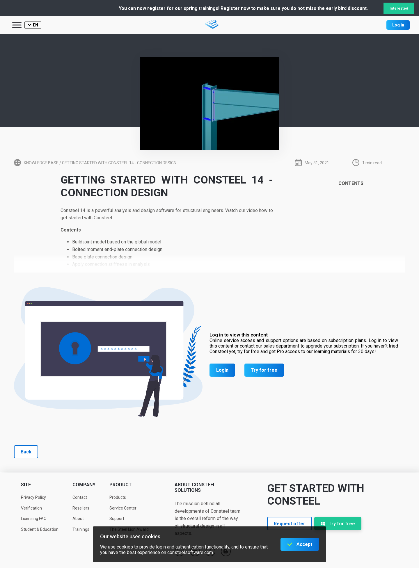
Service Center (122, 508)
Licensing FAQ (34, 518)
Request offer (289, 523)
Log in (398, 25)
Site (26, 484)
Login (222, 370)
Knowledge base (41, 163)
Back (26, 452)
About (78, 518)
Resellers (80, 508)
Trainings (80, 529)
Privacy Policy (33, 497)
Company (83, 484)
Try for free (264, 370)
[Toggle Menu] (17, 25)
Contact (79, 497)
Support (116, 518)
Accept (304, 544)
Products (117, 497)
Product (120, 484)
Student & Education (39, 529)
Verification (31, 508)
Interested (399, 8)
